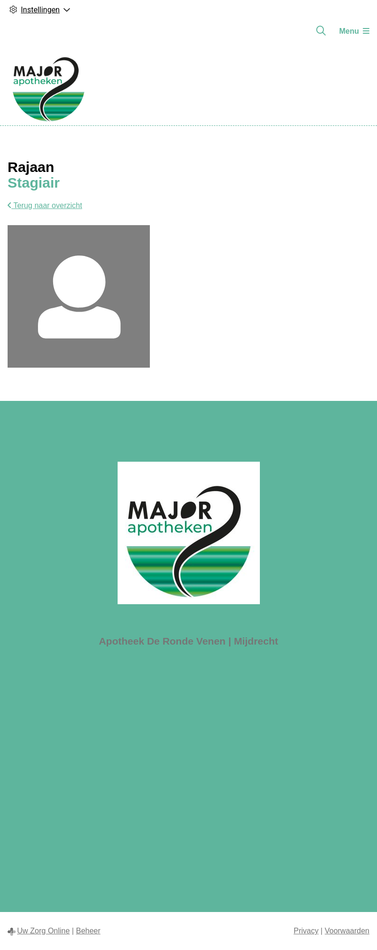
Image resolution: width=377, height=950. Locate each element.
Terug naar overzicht (45, 205)
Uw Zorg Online (43, 931)
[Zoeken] (321, 30)
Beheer (88, 931)
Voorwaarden (347, 931)
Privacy (306, 931)
